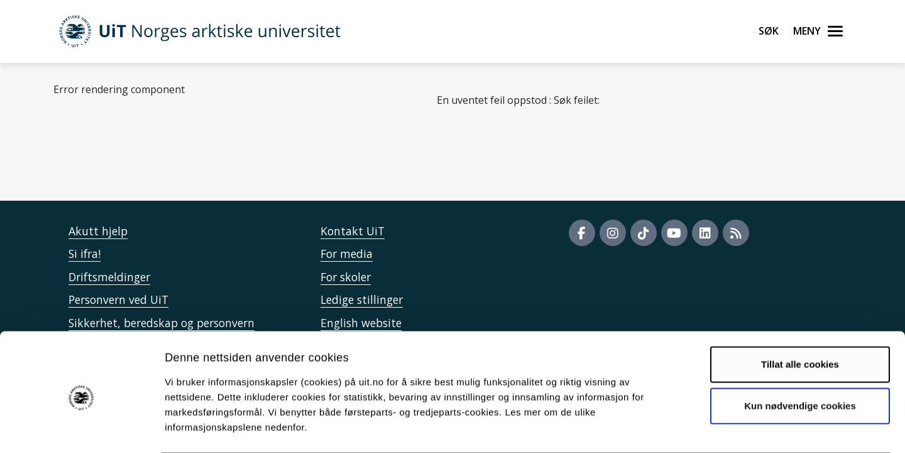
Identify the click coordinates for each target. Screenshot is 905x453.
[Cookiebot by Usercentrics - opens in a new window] (81, 428)
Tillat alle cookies (800, 315)
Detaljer (669, 428)
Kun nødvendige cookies (800, 355)
